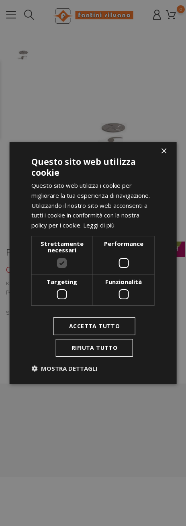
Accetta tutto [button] (94, 326)
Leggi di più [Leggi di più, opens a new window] (98, 225)
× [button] (164, 151)
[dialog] (93, 263)
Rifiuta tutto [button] (94, 347)
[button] (64, 368)
